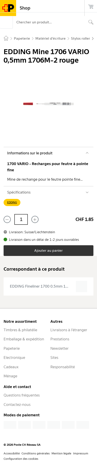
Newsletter (59, 348)
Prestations (59, 339)
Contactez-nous (17, 404)
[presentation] (48, 286)
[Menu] (6, 22)
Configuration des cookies (21, 458)
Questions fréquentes (22, 395)
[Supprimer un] (7, 219)
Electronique (14, 357)
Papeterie (12, 348)
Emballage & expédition (24, 339)
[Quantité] (21, 219)
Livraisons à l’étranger (68, 330)
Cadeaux (11, 367)
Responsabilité (62, 367)
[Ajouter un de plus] (35, 219)
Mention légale (61, 453)
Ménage (10, 376)
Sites (54, 357)
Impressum (80, 453)
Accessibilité (12, 453)
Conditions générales (36, 453)
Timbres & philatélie (20, 330)
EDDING (12, 202)
